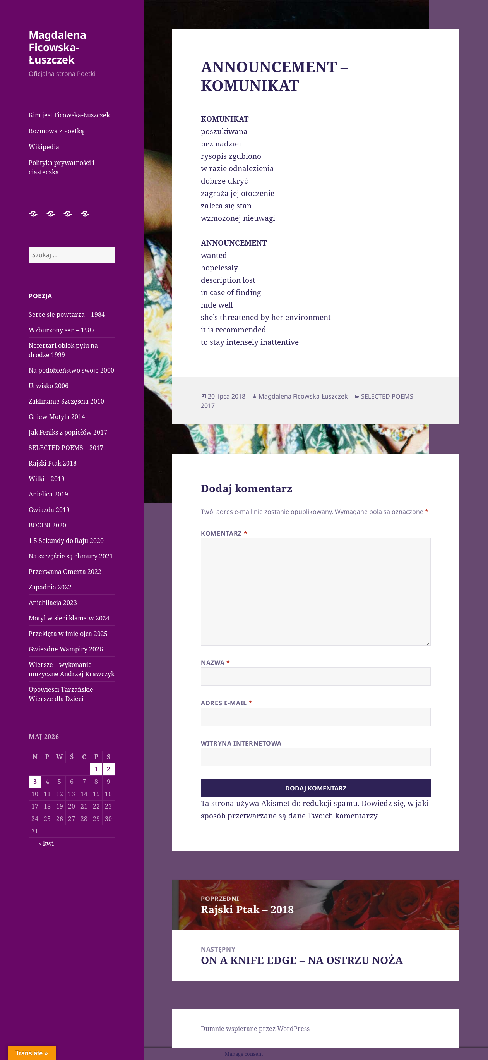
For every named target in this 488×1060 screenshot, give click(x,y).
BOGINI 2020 (47, 525)
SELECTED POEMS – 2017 (66, 447)
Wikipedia (44, 147)
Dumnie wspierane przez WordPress (255, 1028)
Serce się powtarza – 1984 (67, 314)
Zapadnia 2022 (50, 587)
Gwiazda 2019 (49, 509)
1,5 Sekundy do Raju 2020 (66, 540)
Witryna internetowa (241, 743)
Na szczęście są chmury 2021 (71, 556)
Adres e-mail (226, 703)
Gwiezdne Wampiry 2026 (66, 649)
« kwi (46, 843)
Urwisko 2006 (48, 385)
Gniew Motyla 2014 (57, 416)
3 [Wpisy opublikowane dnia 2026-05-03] (35, 781)
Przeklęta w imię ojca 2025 (68, 633)
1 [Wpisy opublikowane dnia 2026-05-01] (96, 769)
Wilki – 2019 (47, 478)
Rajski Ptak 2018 (53, 463)
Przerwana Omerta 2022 (65, 571)
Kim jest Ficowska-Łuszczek (69, 115)
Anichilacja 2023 (53, 602)
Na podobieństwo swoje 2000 (71, 370)
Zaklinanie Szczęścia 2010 (66, 401)
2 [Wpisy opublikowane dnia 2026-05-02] (108, 769)
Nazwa (215, 662)
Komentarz (224, 533)
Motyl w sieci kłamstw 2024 (69, 618)
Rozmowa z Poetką (56, 131)
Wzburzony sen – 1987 (62, 330)
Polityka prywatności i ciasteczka (61, 167)
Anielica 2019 (48, 494)
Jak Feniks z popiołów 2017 (68, 432)
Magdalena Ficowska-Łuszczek (57, 47)
